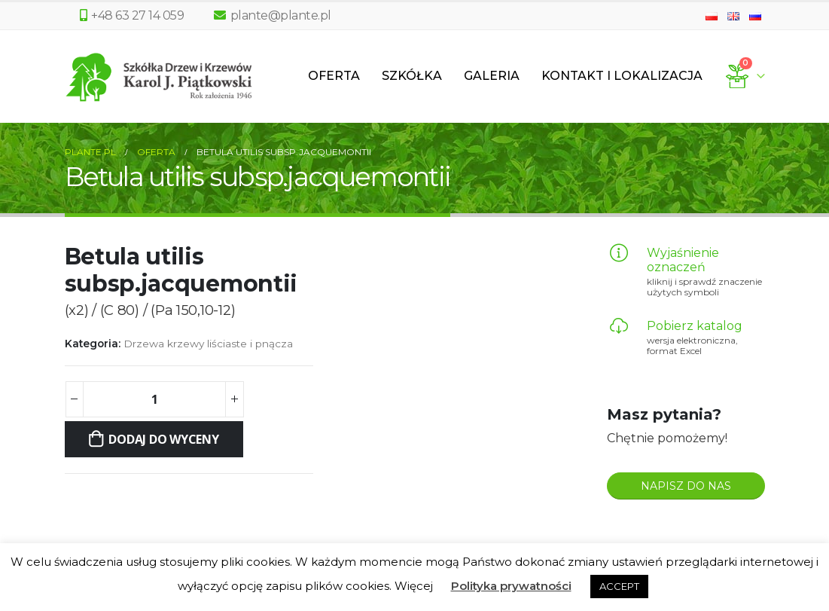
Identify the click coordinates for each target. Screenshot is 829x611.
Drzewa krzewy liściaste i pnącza (208, 344)
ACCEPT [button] (619, 586)
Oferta (334, 76)
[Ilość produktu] (154, 399)
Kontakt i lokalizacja (622, 76)
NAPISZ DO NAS (686, 486)
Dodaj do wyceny (163, 439)
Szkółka (412, 76)
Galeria (492, 76)
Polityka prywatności (511, 586)
